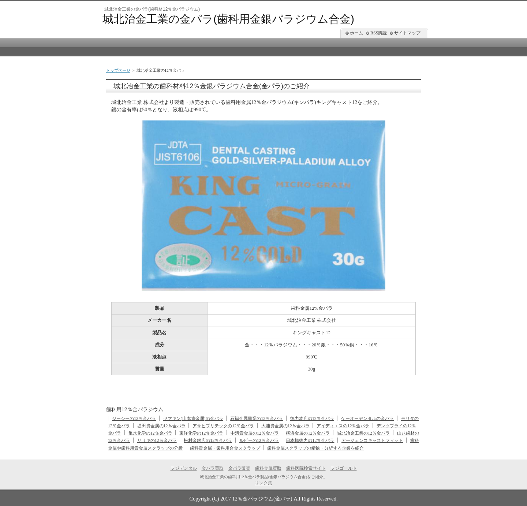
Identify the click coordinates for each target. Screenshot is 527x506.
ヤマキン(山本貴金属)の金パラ (193, 418)
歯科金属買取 (268, 468)
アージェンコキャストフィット (372, 440)
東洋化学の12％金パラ (201, 433)
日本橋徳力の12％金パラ (310, 440)
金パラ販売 (239, 468)
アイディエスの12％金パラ (343, 425)
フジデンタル (184, 468)
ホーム (356, 33)
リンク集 (263, 482)
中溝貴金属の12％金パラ (255, 433)
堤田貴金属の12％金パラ (161, 425)
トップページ (118, 70)
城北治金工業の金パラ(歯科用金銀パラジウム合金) (228, 19)
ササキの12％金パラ (157, 440)
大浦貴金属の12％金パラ (285, 425)
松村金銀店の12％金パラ (208, 440)
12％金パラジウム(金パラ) (262, 499)
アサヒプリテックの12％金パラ (223, 425)
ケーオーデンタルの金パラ (367, 418)
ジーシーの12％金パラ (134, 418)
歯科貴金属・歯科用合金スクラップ (225, 448)
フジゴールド (343, 468)
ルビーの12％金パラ (259, 440)
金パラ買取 (213, 468)
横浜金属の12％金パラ (308, 433)
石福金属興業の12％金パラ (256, 418)
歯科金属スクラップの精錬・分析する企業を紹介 (315, 448)
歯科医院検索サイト (306, 468)
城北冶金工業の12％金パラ (363, 433)
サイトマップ (407, 33)
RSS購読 (378, 33)
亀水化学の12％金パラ (150, 433)
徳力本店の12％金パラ (312, 418)
